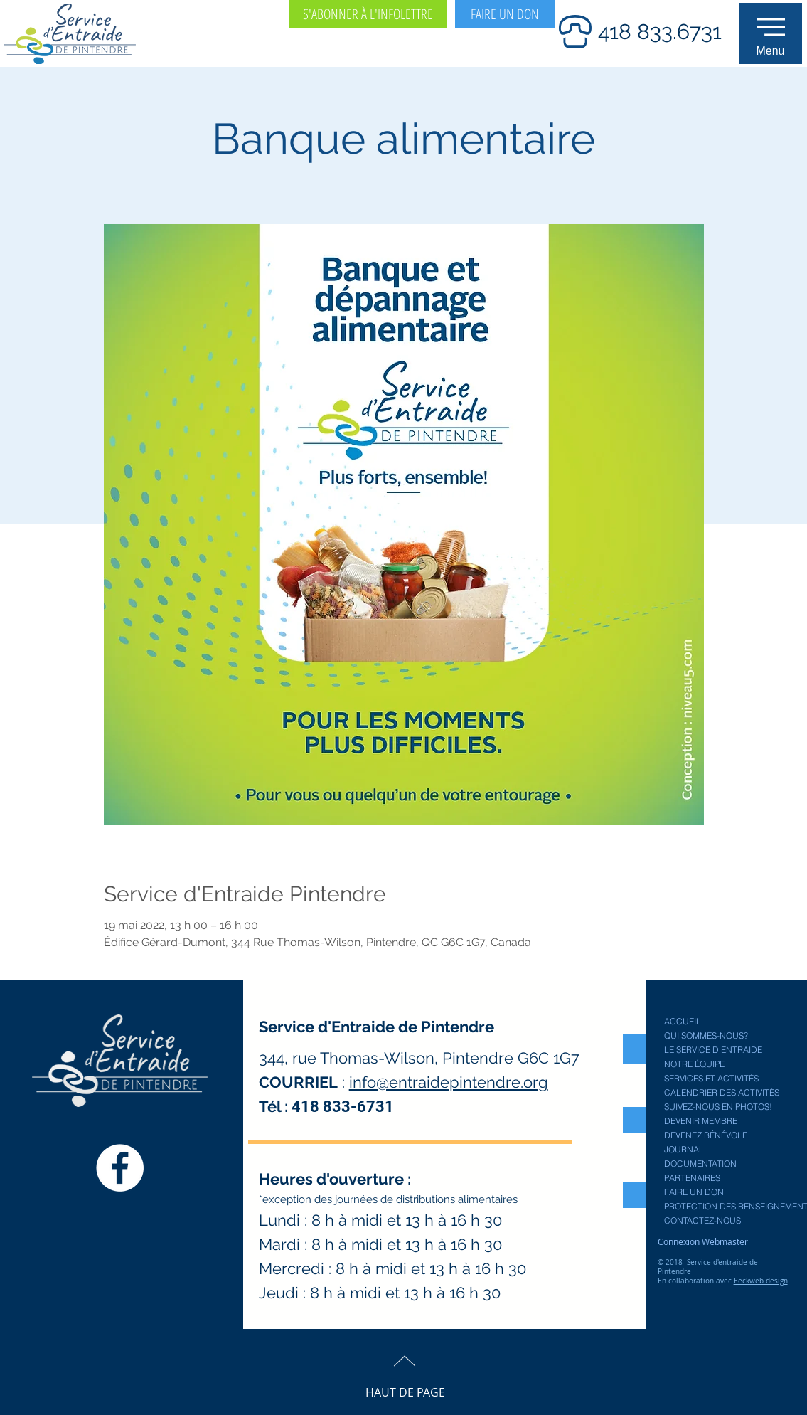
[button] (770, 33)
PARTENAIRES (692, 1177)
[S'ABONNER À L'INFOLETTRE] (368, 14)
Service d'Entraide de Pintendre (376, 1026)
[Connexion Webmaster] (703, 1241)
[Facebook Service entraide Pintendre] (120, 1168)
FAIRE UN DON (694, 1192)
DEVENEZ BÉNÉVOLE (705, 1135)
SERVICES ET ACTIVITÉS (711, 1078)
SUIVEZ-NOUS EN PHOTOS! (718, 1106)
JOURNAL (684, 1149)
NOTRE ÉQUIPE (694, 1064)
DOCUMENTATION (700, 1163)
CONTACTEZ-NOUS (702, 1220)
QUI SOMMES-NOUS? (706, 1035)
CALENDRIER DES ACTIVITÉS (721, 1092)
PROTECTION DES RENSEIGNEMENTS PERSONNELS (728, 1206)
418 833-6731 (343, 1106)
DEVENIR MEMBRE (700, 1120)
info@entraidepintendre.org (448, 1082)
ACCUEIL (682, 1021)
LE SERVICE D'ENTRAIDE (713, 1049)
